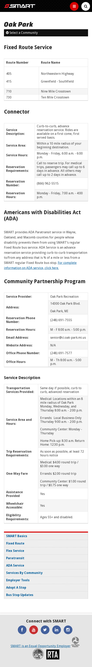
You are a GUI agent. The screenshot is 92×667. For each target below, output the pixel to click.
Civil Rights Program (75, 641)
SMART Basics (16, 536)
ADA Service (15, 565)
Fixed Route (15, 543)
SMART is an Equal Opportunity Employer (41, 646)
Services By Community (24, 573)
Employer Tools (17, 580)
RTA (52, 654)
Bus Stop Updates (19, 595)
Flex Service (15, 551)
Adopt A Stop (16, 587)
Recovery (38, 654)
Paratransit (15, 558)
